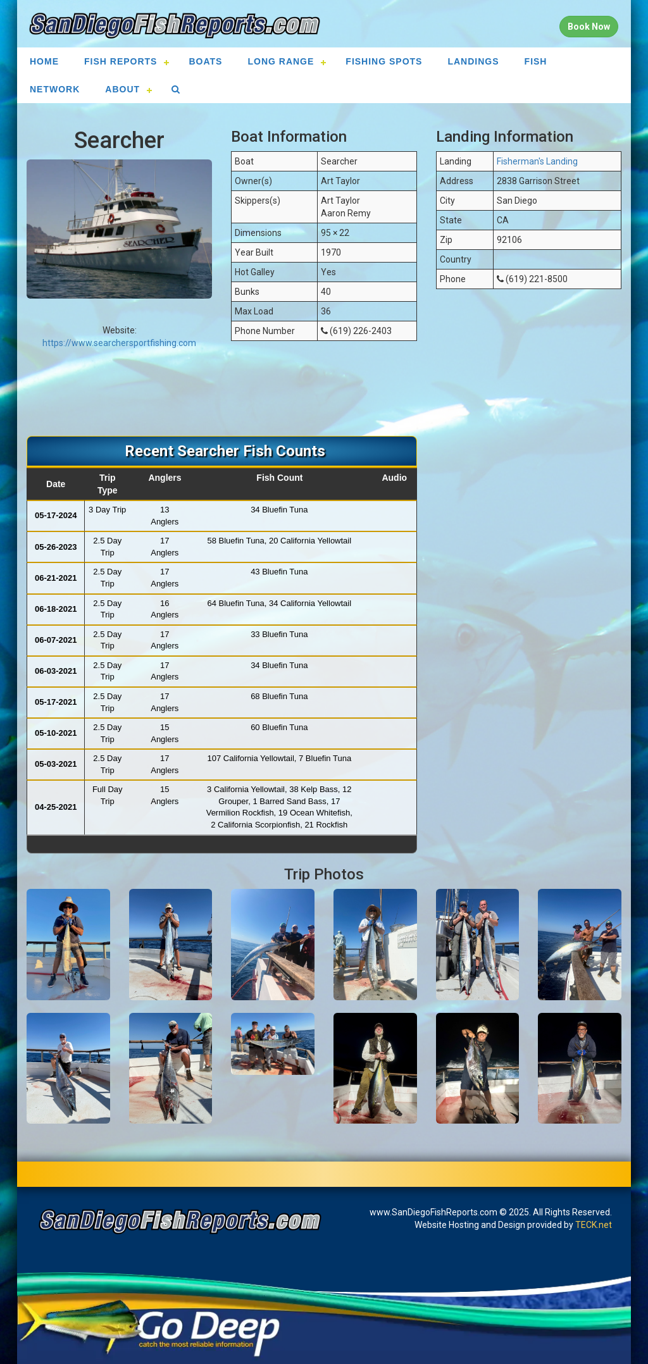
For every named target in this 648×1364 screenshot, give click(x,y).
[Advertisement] (324, 394)
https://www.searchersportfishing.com (119, 343)
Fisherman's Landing (537, 161)
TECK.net (593, 1225)
